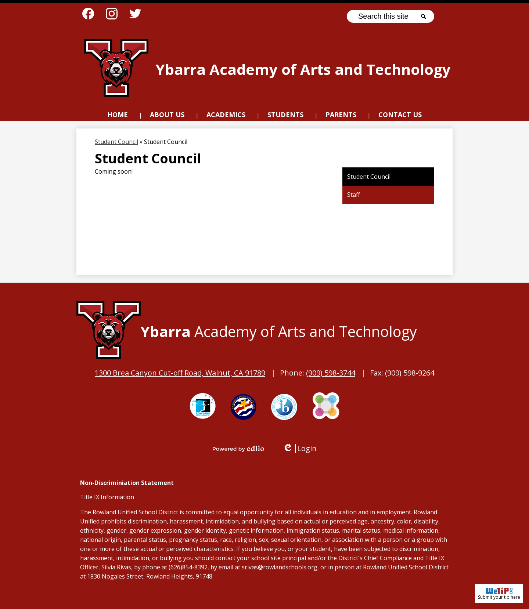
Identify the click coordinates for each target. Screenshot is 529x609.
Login (300, 448)
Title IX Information (107, 497)
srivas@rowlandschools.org (279, 567)
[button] (167, 115)
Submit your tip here (499, 593)
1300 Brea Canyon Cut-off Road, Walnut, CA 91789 (180, 373)
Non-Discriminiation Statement (127, 483)
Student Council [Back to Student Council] (116, 142)
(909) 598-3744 (330, 373)
